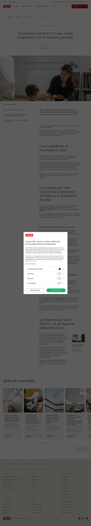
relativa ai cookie (30, 261)
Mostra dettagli (30, 264)
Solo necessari (35, 290)
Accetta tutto (56, 290)
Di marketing (31, 283)
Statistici (30, 278)
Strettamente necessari (35, 269)
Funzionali (30, 274)
